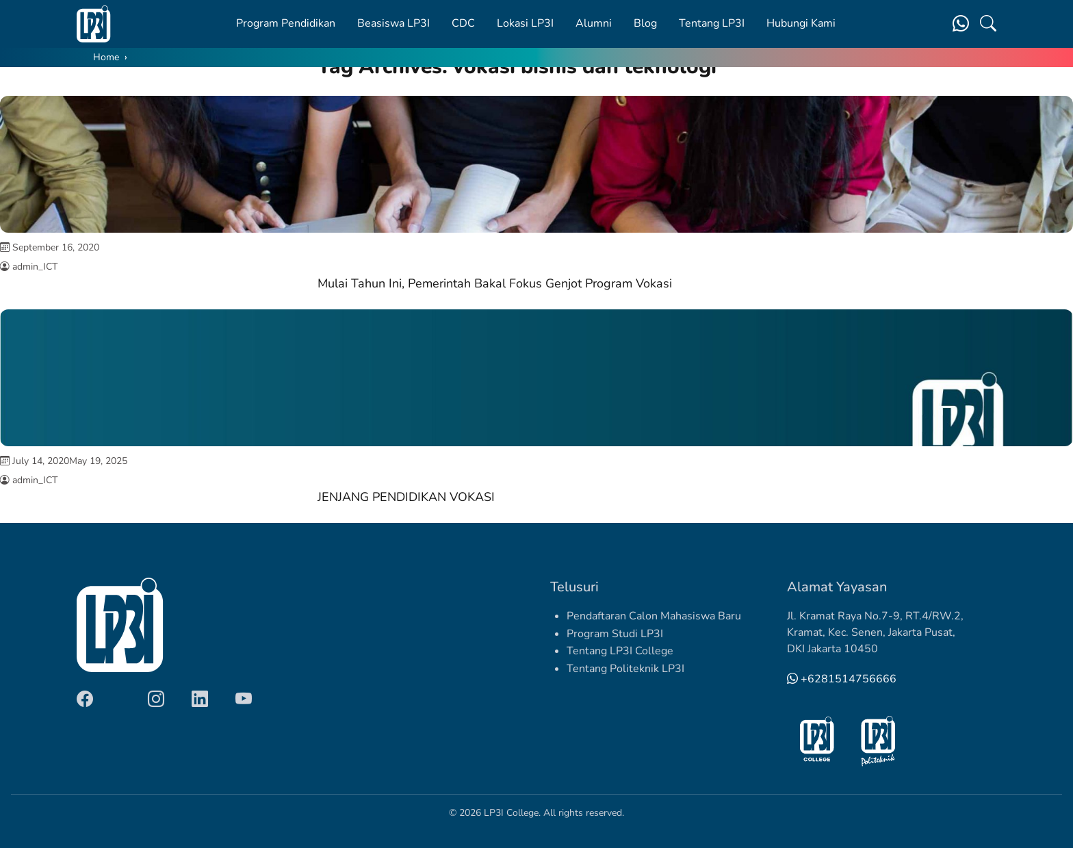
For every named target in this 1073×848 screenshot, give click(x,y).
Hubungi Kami (801, 23)
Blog (645, 23)
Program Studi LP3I (615, 633)
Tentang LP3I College (620, 650)
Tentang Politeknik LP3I (625, 668)
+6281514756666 (841, 678)
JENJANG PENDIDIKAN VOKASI (406, 497)
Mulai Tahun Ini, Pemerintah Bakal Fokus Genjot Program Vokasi (495, 283)
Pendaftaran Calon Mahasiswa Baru (654, 616)
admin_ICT (34, 266)
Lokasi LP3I (525, 23)
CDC (463, 23)
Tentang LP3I (712, 23)
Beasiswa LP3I (393, 23)
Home (106, 57)
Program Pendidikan (285, 23)
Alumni (594, 23)
